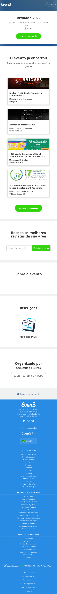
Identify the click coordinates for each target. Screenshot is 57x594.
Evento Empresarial (28, 454)
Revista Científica (28, 499)
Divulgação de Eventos (28, 502)
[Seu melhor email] (19, 248)
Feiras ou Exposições (28, 487)
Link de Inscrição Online (29, 521)
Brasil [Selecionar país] (28, 440)
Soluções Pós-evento (28, 510)
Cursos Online (28, 478)
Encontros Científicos (28, 484)
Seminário (28, 470)
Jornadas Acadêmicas (29, 476)
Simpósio (28, 468)
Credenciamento (28, 529)
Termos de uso (28, 580)
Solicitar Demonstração (28, 544)
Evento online (28, 460)
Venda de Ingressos (28, 504)
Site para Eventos (28, 523)
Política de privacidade (28, 587)
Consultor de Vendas (28, 547)
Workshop (28, 473)
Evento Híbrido (28, 462)
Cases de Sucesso (28, 541)
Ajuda (28, 557)
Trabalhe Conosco (28, 572)
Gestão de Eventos (28, 507)
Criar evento (28, 538)
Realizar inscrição (28, 36)
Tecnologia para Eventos (28, 515)
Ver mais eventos (28, 208)
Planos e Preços (29, 549)
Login (51, 4)
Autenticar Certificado (28, 552)
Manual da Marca (28, 576)
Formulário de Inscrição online (28, 518)
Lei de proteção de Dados (28, 584)
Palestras (28, 481)
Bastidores (28, 591)
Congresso (28, 465)
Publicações (28, 496)
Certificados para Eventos (28, 526)
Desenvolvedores (28, 555)
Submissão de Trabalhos (28, 513)
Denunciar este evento (28, 394)
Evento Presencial (28, 457)
